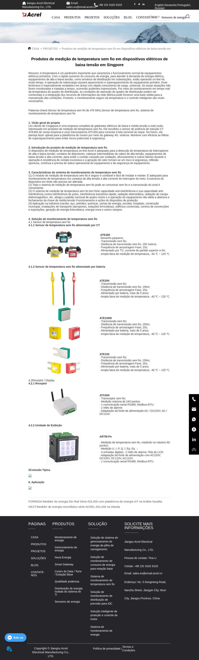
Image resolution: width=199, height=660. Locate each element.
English (159, 5)
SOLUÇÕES (112, 17)
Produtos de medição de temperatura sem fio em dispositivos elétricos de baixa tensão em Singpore (122, 48)
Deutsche (170, 5)
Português (183, 5)
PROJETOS (92, 17)
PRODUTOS (72, 17)
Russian (160, 8)
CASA (56, 17)
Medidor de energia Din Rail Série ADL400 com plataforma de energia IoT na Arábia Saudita (102, 501)
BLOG (128, 17)
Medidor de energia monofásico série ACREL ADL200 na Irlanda (78, 506)
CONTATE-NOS (146, 17)
